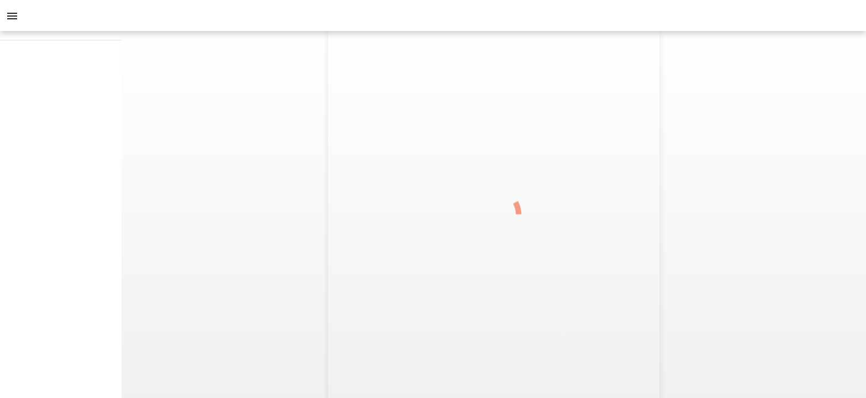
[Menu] (12, 15)
